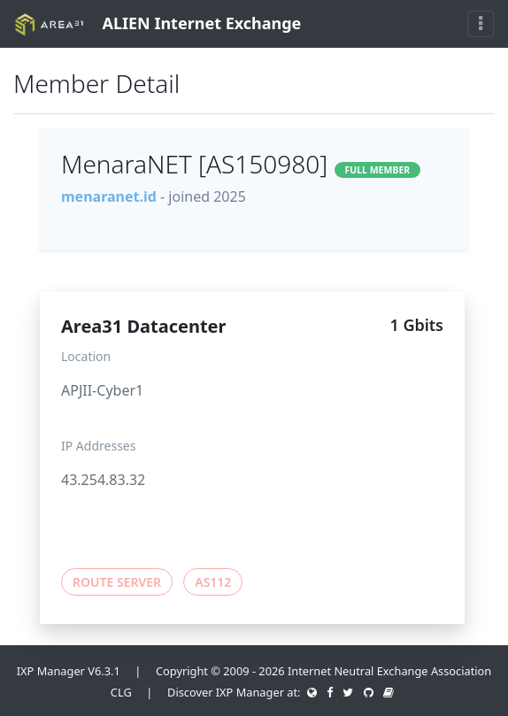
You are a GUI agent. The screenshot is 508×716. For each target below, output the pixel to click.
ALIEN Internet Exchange (157, 24)
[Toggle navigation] (480, 24)
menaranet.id (109, 196)
